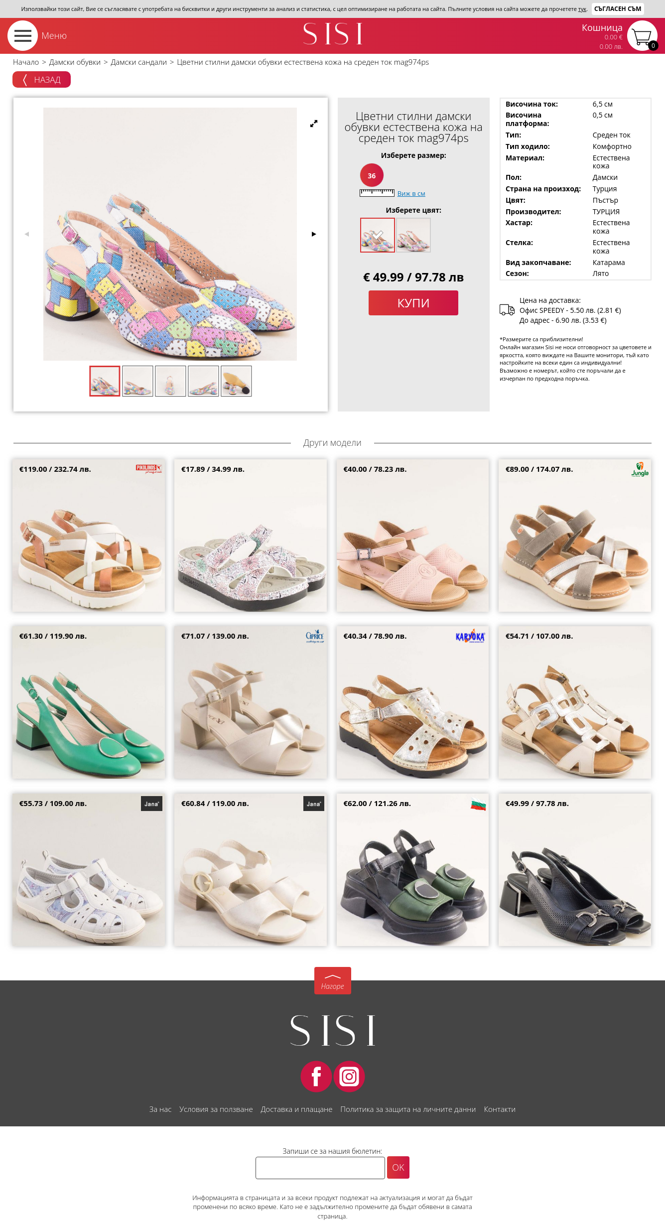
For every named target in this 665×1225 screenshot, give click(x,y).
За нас (160, 1109)
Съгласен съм (618, 8)
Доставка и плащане (297, 1109)
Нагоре (332, 986)
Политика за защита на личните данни (408, 1109)
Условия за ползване (216, 1109)
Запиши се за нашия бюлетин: (333, 1151)
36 (372, 175)
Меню (54, 35)
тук (582, 8)
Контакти (500, 1109)
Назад (41, 80)
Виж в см (411, 193)
